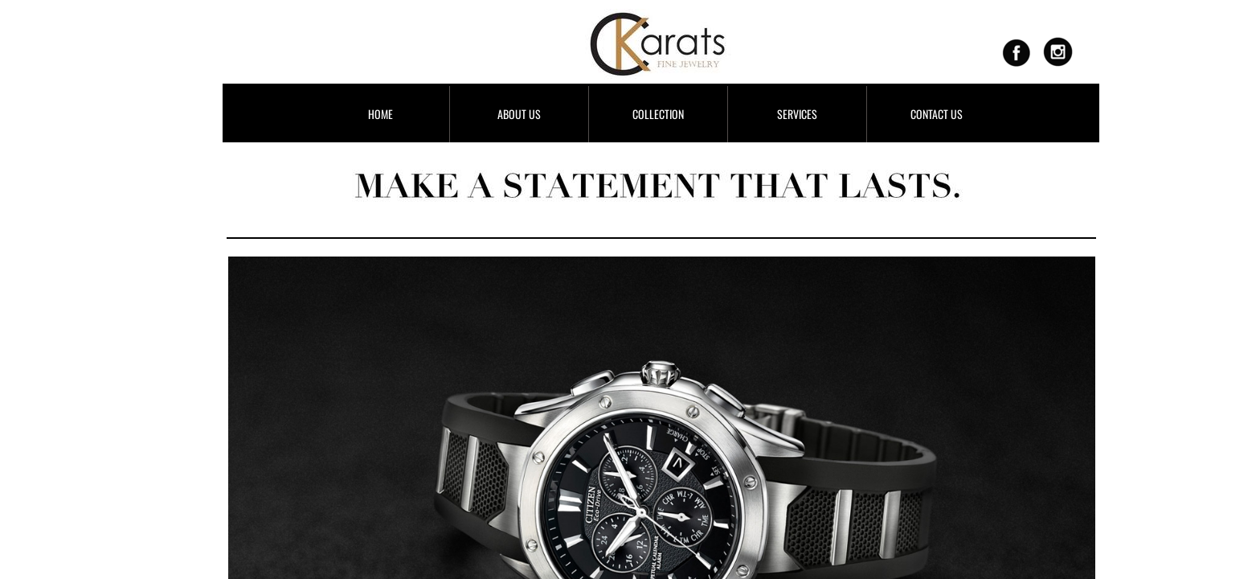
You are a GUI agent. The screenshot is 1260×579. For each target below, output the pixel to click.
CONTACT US (936, 113)
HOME (380, 113)
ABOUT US (519, 113)
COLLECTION (658, 113)
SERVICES (797, 113)
